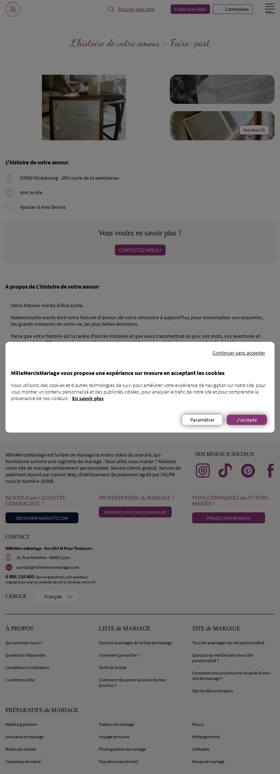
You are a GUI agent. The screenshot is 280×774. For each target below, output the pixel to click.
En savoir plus (88, 398)
